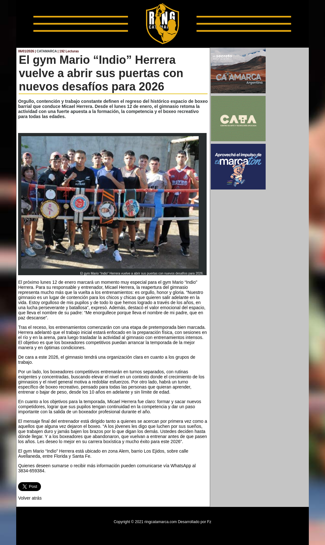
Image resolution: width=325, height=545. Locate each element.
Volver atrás (30, 498)
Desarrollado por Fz (194, 522)
